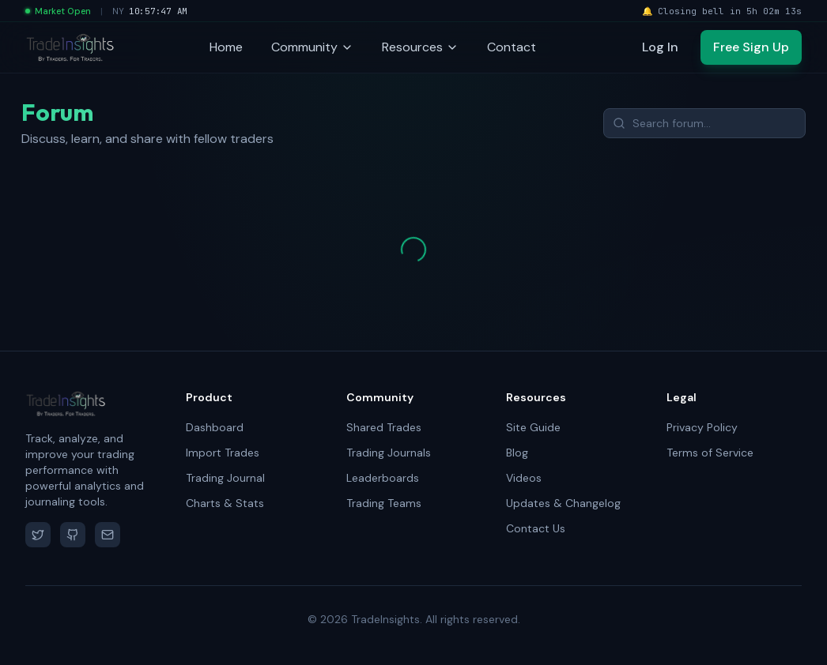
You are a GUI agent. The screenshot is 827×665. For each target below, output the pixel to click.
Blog (517, 452)
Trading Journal (225, 478)
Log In (660, 47)
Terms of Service (710, 452)
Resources (420, 47)
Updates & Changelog (563, 503)
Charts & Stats (225, 503)
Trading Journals (388, 452)
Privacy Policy (702, 427)
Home (226, 47)
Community (312, 47)
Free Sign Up (751, 47)
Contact (511, 47)
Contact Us (535, 528)
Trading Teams (383, 503)
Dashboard (215, 427)
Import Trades (222, 452)
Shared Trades (383, 427)
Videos (524, 478)
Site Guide (533, 427)
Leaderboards (382, 478)
